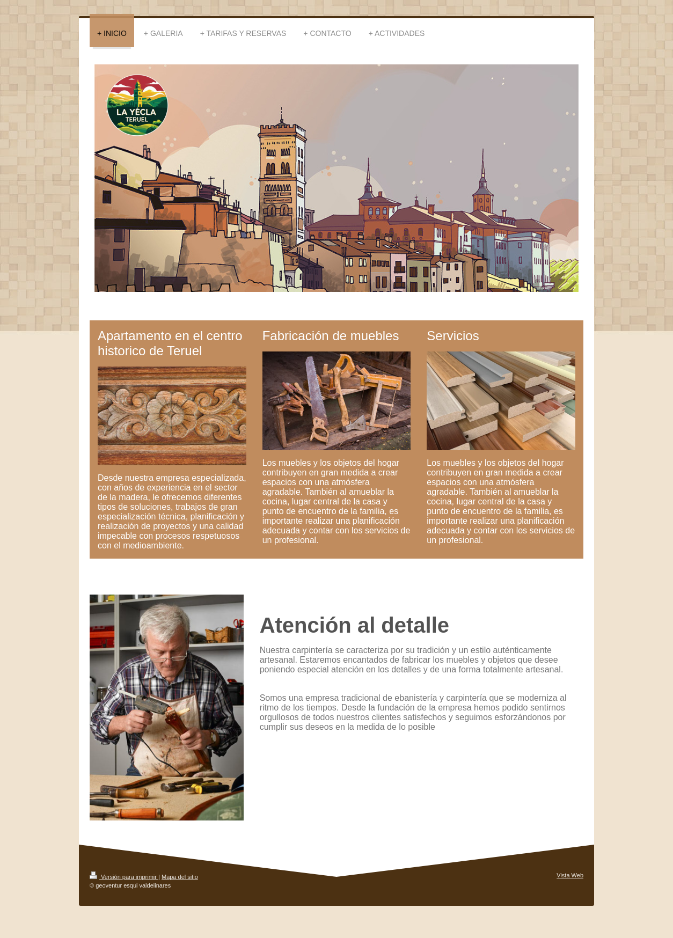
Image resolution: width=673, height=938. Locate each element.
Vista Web (570, 875)
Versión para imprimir (124, 877)
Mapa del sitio (180, 877)
